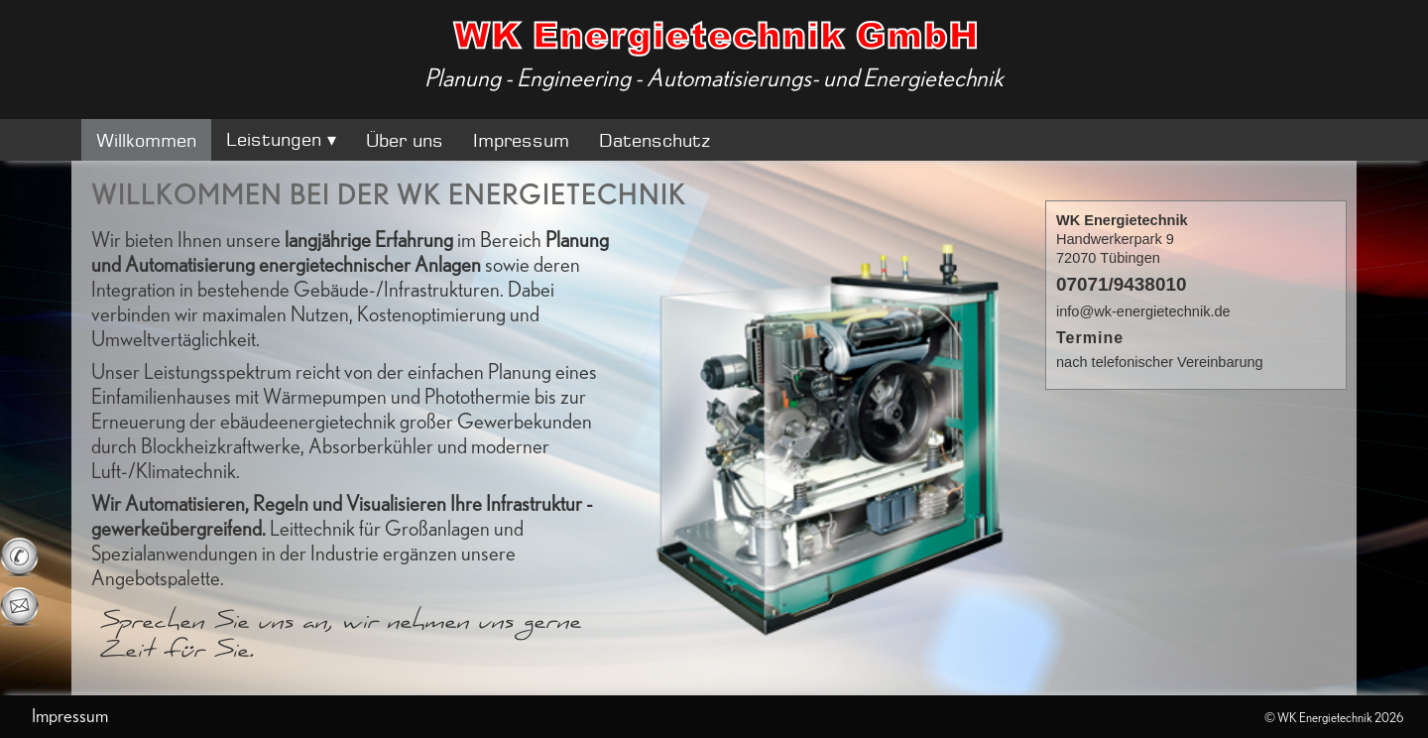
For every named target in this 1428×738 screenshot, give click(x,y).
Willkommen (146, 140)
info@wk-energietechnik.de (1143, 311)
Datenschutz (654, 140)
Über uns (404, 140)
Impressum (521, 140)
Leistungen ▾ (281, 139)
